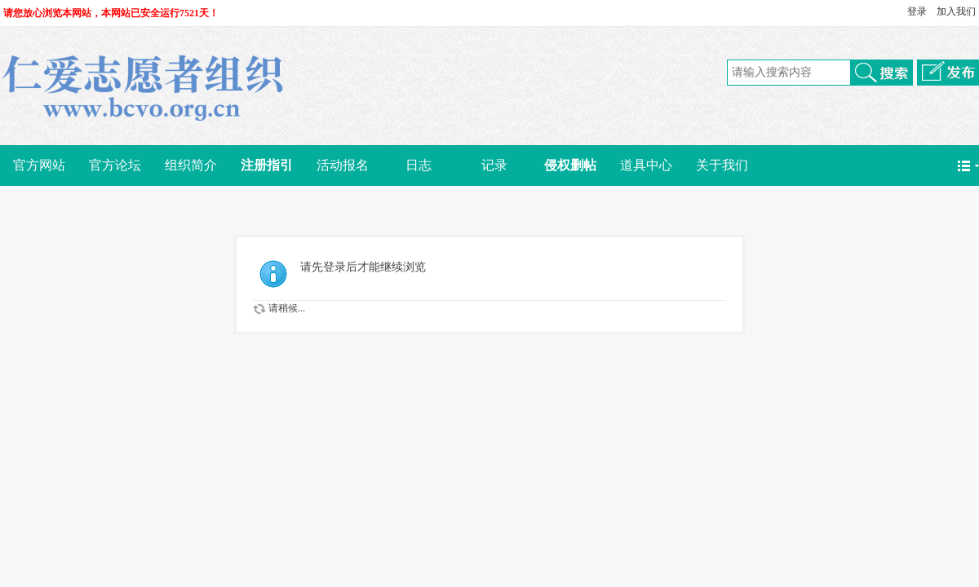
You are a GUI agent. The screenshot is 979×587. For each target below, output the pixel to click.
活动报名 (343, 165)
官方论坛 (115, 165)
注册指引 (267, 165)
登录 (917, 11)
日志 (418, 165)
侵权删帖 (570, 165)
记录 (494, 165)
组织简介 (191, 165)
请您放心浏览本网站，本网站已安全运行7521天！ (111, 13)
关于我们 (722, 165)
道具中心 (646, 165)
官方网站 (39, 165)
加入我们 (956, 11)
